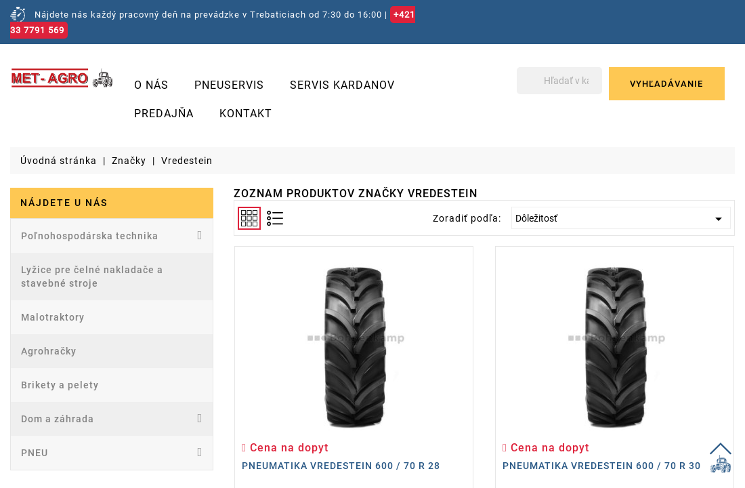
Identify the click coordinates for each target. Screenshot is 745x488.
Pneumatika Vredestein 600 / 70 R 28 (341, 465)
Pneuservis (229, 85)
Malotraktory (53, 317)
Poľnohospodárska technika (112, 235)
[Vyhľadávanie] (558, 80)
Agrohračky (49, 351)
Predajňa (164, 113)
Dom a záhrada (112, 418)
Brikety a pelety (60, 385)
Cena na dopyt (285, 447)
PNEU (112, 452)
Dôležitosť (621, 219)
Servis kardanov (342, 85)
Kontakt (245, 113)
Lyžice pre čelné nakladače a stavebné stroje (92, 276)
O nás (151, 85)
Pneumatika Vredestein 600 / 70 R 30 (602, 465)
